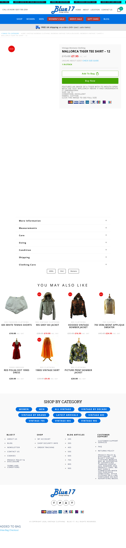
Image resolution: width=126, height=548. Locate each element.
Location (95, 10)
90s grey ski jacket (47, 324)
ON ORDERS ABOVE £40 (87, 2)
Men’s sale (76, 19)
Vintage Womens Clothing (38, 33)
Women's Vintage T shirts (92, 33)
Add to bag (88, 74)
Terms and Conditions (13, 466)
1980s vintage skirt (47, 370)
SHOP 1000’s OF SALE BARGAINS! (31, 2)
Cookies (11, 456)
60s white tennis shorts (16, 324)
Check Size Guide (91, 60)
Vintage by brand (33, 415)
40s (69, 447)
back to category (10, 33)
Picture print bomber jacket (78, 371)
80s (69, 464)
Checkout (14, 530)
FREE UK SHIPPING (62, 2)
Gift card (93, 19)
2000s (51, 271)
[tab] (63, 220)
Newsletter (13, 447)
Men (41, 19)
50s (69, 451)
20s (69, 439)
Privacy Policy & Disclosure (16, 461)
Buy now (90, 80)
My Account (44, 439)
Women (30, 19)
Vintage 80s (63, 420)
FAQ (100, 446)
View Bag (4, 530)
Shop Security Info (48, 443)
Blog (106, 19)
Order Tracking (46, 447)
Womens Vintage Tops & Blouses (65, 33)
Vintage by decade (94, 409)
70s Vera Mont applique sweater (109, 326)
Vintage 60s (96, 415)
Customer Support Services (108, 442)
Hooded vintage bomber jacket (78, 326)
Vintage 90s (89, 420)
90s (69, 468)
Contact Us (107, 10)
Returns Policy (106, 451)
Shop (19, 19)
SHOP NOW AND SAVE (113, 2)
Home (78, 10)
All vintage (63, 409)
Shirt (62, 271)
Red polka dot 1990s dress (16, 371)
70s (69, 460)
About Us (12, 439)
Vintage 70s (37, 420)
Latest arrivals (67, 415)
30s (69, 443)
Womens (73, 271)
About (86, 10)
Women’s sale (56, 19)
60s (69, 456)
